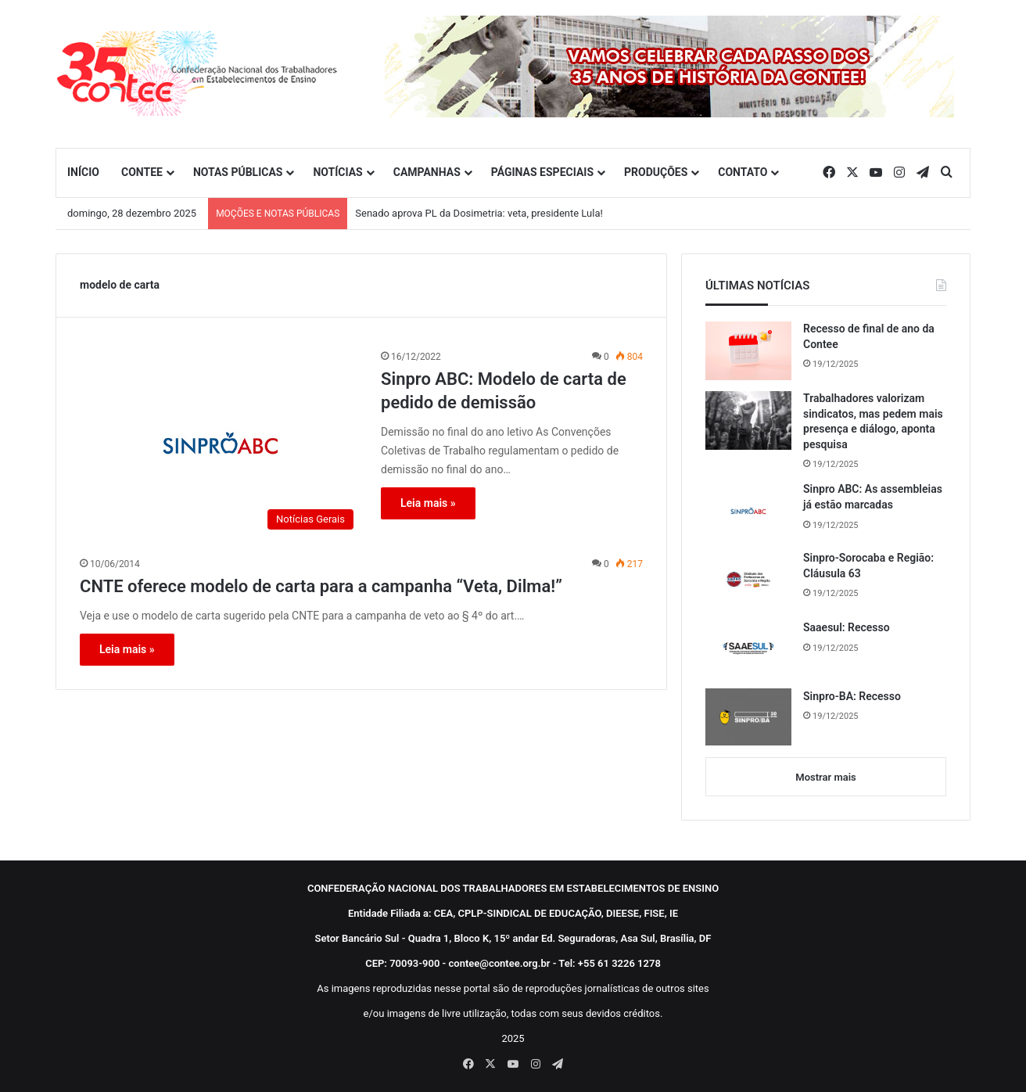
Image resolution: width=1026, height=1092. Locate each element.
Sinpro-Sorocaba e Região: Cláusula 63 (868, 565)
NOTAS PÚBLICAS (238, 172)
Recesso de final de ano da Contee (869, 336)
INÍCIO (83, 172)
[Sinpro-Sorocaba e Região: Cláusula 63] (748, 580)
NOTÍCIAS (337, 172)
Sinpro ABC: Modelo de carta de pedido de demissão (503, 391)
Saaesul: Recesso (846, 627)
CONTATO (742, 172)
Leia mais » (428, 503)
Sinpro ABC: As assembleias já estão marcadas (872, 497)
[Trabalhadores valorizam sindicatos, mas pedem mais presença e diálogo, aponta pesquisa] (748, 420)
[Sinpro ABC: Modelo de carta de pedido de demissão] (220, 443)
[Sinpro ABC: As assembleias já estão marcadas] (748, 511)
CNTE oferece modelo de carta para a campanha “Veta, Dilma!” (321, 586)
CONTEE (142, 172)
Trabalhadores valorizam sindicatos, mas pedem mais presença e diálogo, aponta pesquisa (873, 421)
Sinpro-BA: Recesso (852, 696)
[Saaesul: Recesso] (748, 648)
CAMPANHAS (427, 172)
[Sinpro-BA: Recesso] (748, 717)
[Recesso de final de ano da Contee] (748, 350)
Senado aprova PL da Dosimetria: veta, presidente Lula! (479, 213)
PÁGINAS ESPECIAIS (542, 172)
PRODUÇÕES (655, 172)
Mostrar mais (825, 777)
